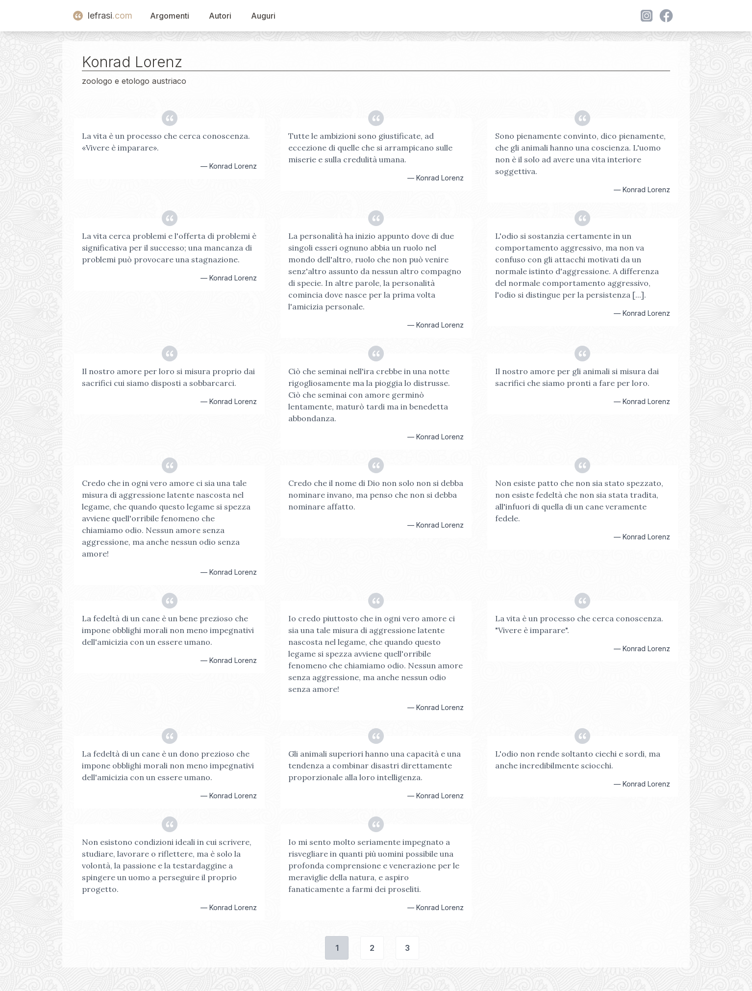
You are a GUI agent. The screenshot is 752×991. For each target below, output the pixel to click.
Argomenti (169, 16)
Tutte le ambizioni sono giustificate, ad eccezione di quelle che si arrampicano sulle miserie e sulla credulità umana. (370, 147)
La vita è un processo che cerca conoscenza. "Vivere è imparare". (579, 624)
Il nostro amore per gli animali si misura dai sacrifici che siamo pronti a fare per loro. (577, 377)
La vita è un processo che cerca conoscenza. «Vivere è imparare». (166, 141)
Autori (220, 16)
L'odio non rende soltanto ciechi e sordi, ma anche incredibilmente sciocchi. (577, 759)
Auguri (263, 16)
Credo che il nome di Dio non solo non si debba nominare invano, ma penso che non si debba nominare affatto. (375, 494)
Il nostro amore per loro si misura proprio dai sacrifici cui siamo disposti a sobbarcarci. (168, 377)
